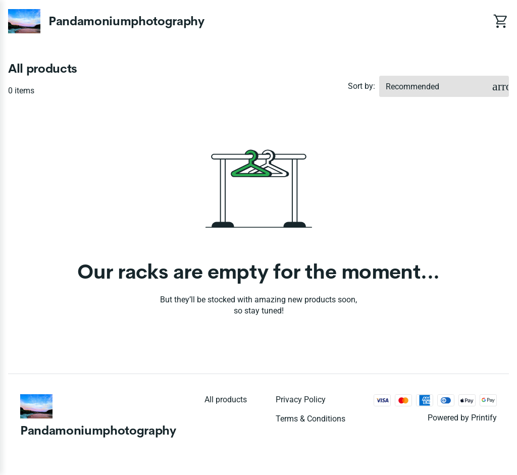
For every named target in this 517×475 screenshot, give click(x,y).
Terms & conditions (310, 419)
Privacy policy (301, 399)
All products (225, 399)
